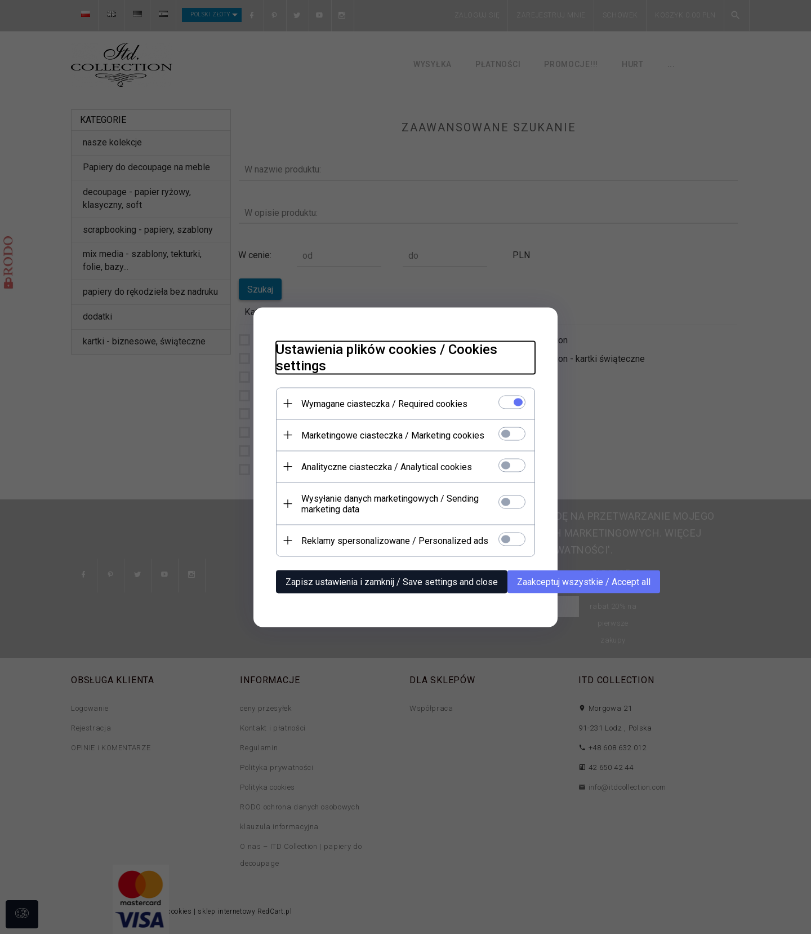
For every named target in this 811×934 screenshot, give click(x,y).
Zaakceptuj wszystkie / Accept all (583, 581)
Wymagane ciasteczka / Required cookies (384, 403)
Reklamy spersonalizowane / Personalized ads (394, 540)
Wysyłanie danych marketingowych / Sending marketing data (390, 503)
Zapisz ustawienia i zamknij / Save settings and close (392, 581)
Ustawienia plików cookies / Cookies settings (386, 357)
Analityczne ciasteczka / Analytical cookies (386, 466)
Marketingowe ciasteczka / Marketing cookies (392, 435)
